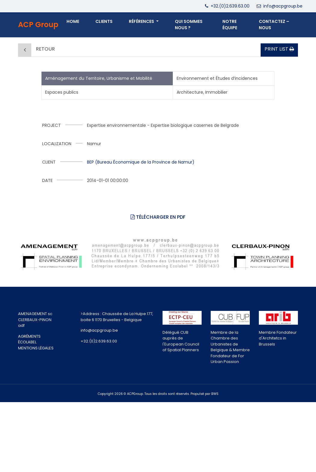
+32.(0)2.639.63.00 (230, 6)
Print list (279, 48)
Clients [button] (104, 21)
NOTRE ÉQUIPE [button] (229, 24)
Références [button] (142, 21)
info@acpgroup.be (282, 6)
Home (73, 21)
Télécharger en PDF (158, 217)
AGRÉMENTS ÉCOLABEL (29, 339)
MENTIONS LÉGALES (36, 348)
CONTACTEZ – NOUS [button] (274, 24)
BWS (214, 394)
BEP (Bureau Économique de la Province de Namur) (140, 162)
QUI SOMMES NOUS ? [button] (189, 24)
